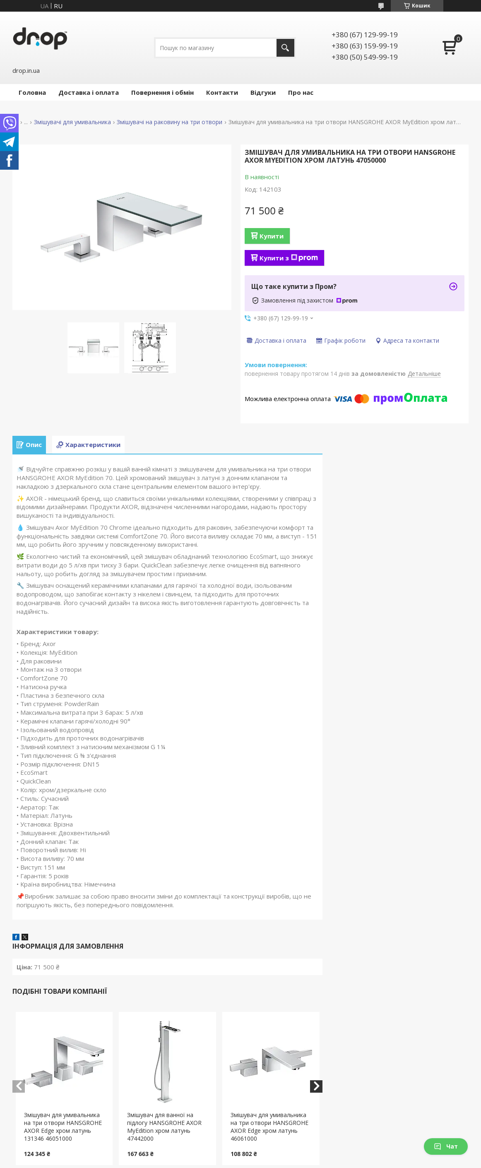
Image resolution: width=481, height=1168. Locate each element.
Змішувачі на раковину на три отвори (169, 122)
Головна (32, 92)
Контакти (222, 92)
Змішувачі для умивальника (72, 122)
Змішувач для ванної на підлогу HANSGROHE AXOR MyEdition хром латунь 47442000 (164, 1126)
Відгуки (263, 92)
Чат (446, 1146)
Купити (272, 236)
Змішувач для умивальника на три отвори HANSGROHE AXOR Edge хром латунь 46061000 (269, 1126)
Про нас (300, 92)
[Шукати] (285, 48)
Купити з (289, 258)
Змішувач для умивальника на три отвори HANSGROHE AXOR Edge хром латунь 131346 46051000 (63, 1126)
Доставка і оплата (88, 92)
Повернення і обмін (162, 92)
